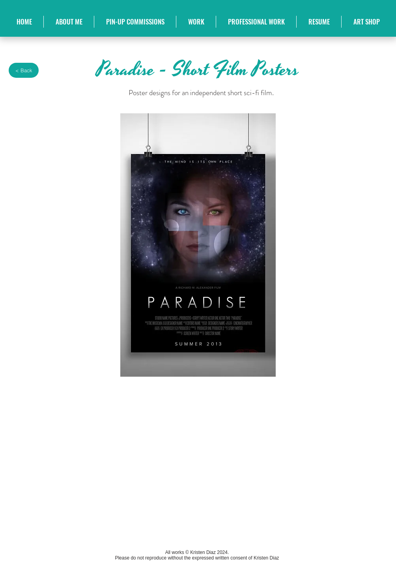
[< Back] (24, 70)
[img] (90, 458)
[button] (196, 22)
